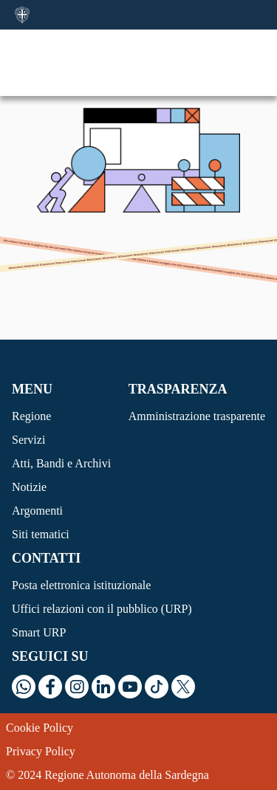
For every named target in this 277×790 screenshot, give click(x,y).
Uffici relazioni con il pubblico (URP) (102, 608)
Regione (31, 416)
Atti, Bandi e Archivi (61, 463)
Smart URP (39, 632)
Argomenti (37, 510)
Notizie (29, 487)
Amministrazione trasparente (197, 416)
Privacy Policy (40, 751)
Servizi (28, 439)
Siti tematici (40, 534)
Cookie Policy (39, 727)
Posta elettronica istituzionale (81, 585)
